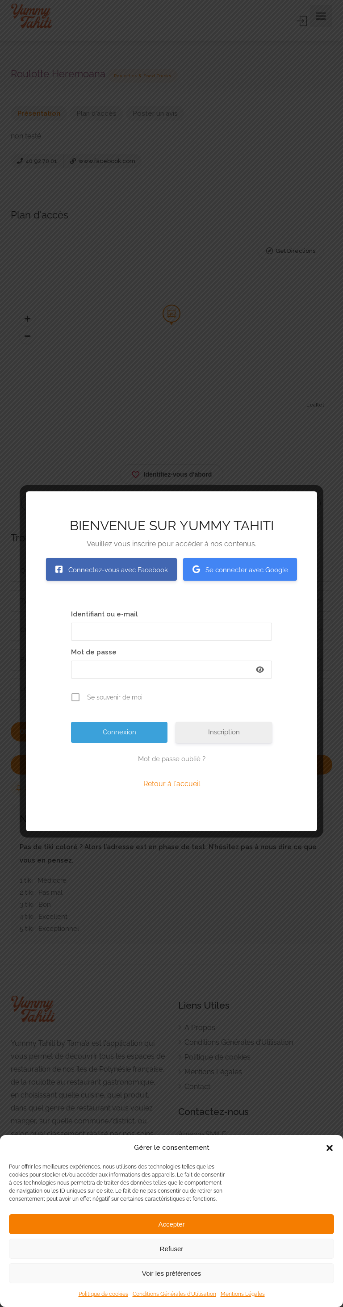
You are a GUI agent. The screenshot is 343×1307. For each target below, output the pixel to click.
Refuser (172, 1249)
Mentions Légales (243, 1294)
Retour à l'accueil (171, 783)
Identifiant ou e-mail (104, 614)
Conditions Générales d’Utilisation (174, 1294)
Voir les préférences (171, 1273)
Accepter (171, 1224)
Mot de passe (94, 652)
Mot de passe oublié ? (171, 759)
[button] (329, 1148)
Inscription (224, 732)
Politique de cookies (103, 1294)
